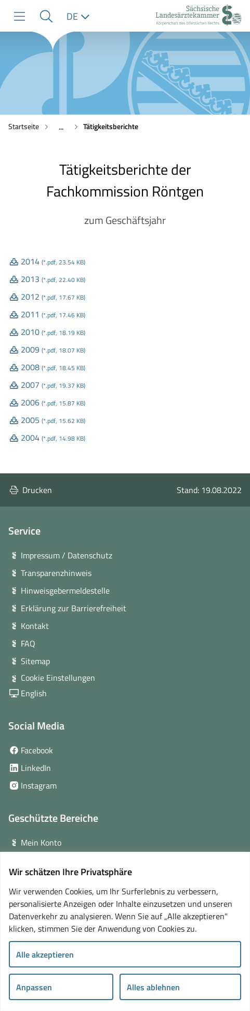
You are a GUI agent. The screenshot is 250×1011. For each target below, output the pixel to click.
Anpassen (34, 987)
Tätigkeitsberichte (110, 126)
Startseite (23, 126)
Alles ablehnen (153, 987)
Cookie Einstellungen (58, 677)
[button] (46, 16)
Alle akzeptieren (45, 954)
